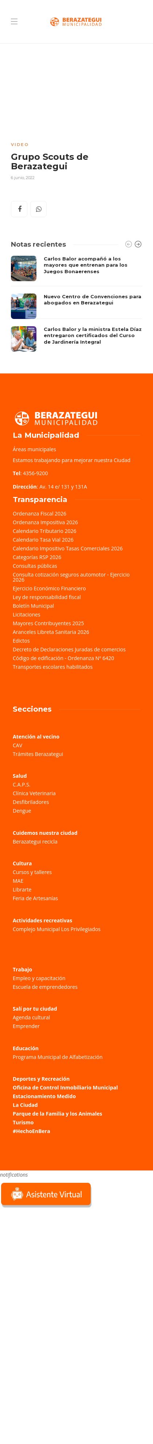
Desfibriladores (31, 801)
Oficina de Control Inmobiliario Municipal (65, 1087)
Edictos (21, 640)
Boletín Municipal (33, 605)
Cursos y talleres (32, 872)
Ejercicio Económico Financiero (49, 588)
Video (20, 144)
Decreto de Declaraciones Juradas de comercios (69, 649)
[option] (76, 304)
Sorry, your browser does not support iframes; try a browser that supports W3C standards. (54, 1261)
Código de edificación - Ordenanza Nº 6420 (63, 658)
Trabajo (22, 969)
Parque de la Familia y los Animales (57, 1113)
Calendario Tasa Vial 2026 (43, 539)
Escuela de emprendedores (45, 986)
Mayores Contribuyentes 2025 (48, 623)
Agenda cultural (31, 1017)
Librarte (22, 889)
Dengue (22, 810)
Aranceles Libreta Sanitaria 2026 (51, 631)
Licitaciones (26, 614)
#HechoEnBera (31, 1131)
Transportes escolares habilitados (53, 666)
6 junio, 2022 (23, 177)
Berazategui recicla (35, 841)
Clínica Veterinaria (34, 793)
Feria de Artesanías (35, 898)
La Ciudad (25, 1104)
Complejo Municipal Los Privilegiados (57, 929)
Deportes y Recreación (41, 1078)
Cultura (22, 863)
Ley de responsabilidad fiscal (47, 597)
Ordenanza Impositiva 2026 (45, 522)
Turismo (23, 1122)
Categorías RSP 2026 (37, 557)
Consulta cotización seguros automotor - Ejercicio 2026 (71, 577)
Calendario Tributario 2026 (44, 530)
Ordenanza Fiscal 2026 (39, 513)
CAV (17, 745)
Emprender (26, 1026)
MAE (18, 880)
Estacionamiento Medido (44, 1096)
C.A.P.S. (21, 784)
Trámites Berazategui (38, 754)
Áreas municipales (34, 449)
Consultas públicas (35, 565)
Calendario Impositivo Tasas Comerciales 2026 (68, 548)
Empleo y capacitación (39, 978)
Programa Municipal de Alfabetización (58, 1056)
